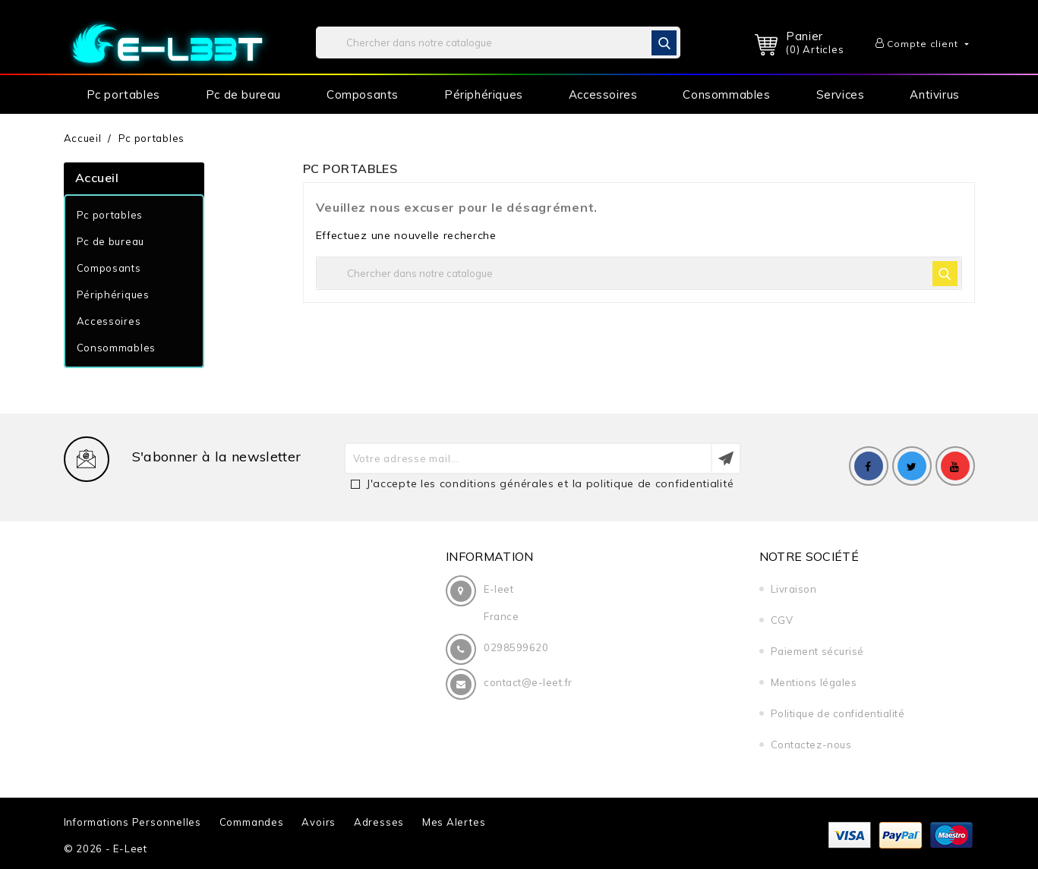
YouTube (955, 466)
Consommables (726, 94)
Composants (363, 94)
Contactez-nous (805, 744)
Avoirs (318, 822)
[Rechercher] (498, 42)
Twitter (912, 466)
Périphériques (483, 94)
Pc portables (123, 94)
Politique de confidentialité (832, 713)
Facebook (868, 466)
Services (840, 94)
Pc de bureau (243, 94)
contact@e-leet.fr (528, 682)
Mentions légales (808, 682)
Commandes (251, 822)
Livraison (788, 589)
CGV (776, 620)
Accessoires (603, 94)
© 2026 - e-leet (105, 848)
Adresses (379, 822)
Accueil (97, 177)
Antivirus (934, 94)
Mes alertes (454, 822)
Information (490, 556)
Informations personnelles (133, 822)
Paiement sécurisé (812, 651)
